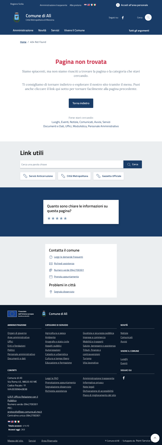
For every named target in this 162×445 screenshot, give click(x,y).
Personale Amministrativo (103, 126)
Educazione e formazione (58, 362)
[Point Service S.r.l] (144, 440)
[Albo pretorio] (75, 5)
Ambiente (50, 337)
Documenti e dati (17, 358)
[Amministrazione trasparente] (53, 5)
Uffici (68, 126)
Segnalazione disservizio (58, 387)
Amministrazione (23, 30)
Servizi (55, 30)
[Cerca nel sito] (148, 17)
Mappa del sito (16, 440)
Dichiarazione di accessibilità (98, 391)
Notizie (74, 122)
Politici (11, 350)
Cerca (132, 164)
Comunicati (86, 122)
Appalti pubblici (53, 346)
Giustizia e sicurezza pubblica (98, 333)
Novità (42, 30)
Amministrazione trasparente (98, 378)
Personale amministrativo (21, 354)
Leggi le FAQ (51, 378)
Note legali (88, 387)
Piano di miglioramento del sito (99, 395)
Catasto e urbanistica (56, 354)
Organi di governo (17, 333)
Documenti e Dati (53, 126)
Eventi (65, 122)
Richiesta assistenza (56, 391)
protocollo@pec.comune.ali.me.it (25, 412)
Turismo (87, 358)
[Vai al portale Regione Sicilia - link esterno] (17, 3)
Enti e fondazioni (16, 346)
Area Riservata (49, 440)
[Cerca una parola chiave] (71, 164)
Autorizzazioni (52, 350)
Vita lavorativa (90, 362)
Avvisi (97, 122)
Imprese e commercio (94, 337)
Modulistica (80, 126)
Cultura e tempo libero (57, 358)
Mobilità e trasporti (93, 341)
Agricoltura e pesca (55, 333)
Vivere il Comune (74, 30)
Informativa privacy (93, 382)
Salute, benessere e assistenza (99, 346)
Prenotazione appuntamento (60, 382)
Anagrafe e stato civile (57, 341)
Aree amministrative (19, 337)
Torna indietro (81, 103)
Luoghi (56, 122)
